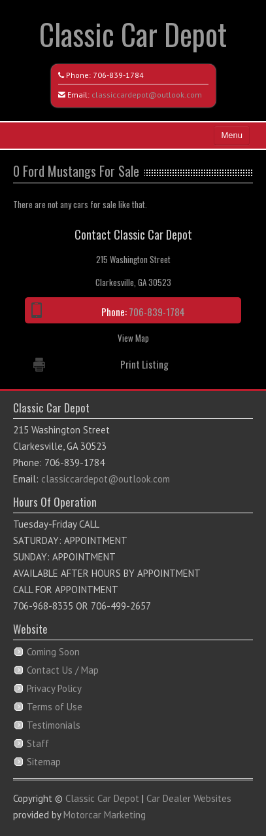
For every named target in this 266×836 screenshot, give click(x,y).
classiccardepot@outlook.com (146, 95)
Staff (38, 743)
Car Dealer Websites (188, 798)
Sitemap (44, 761)
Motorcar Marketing (104, 815)
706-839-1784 (118, 75)
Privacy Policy (54, 688)
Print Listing (144, 364)
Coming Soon (53, 651)
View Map (133, 337)
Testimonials (53, 725)
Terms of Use (54, 706)
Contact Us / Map (63, 670)
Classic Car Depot (133, 34)
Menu (231, 135)
